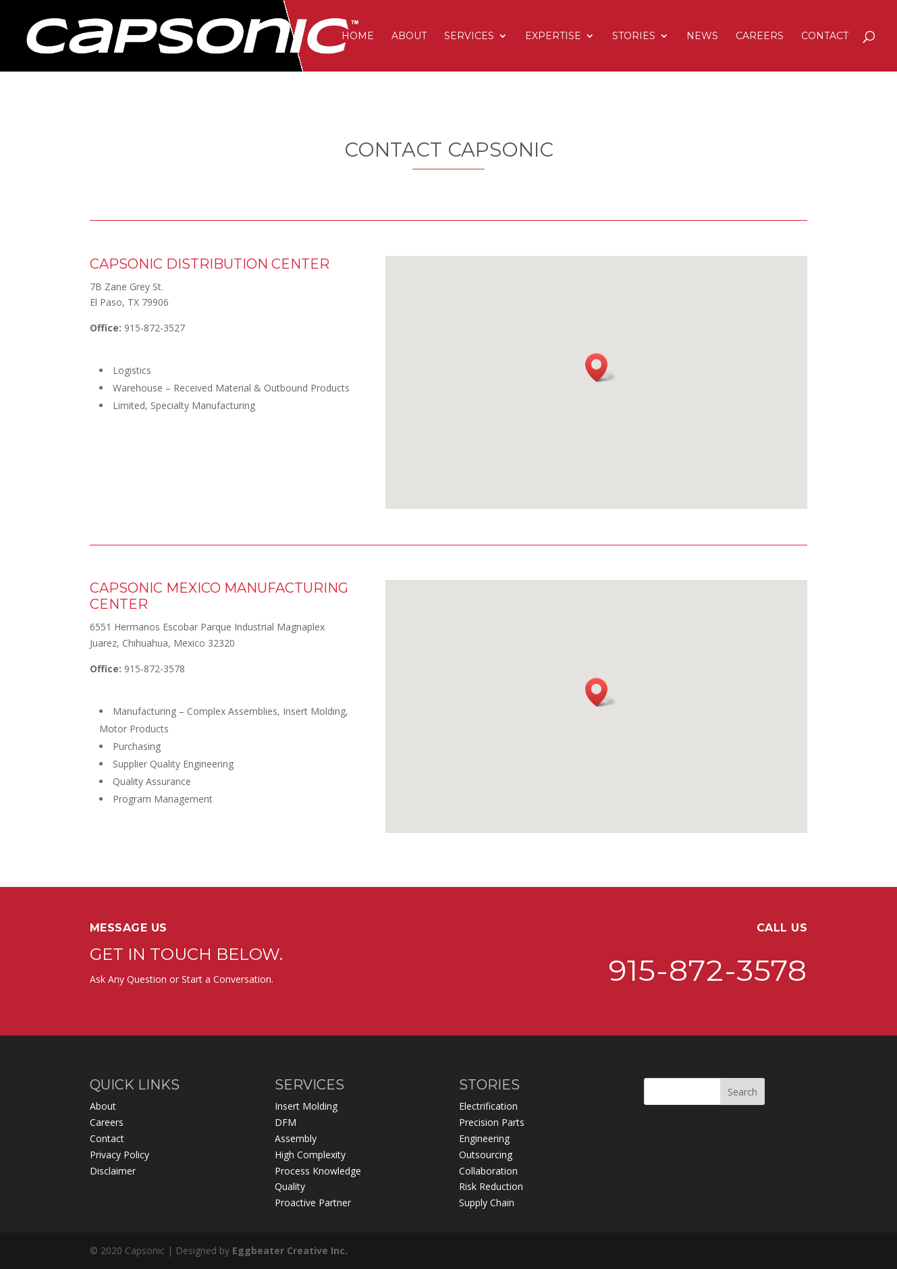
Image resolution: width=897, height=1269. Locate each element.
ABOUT (409, 36)
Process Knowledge (318, 1170)
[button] (600, 367)
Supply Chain (486, 1202)
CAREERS (760, 36)
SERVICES (469, 36)
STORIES (633, 36)
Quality (290, 1186)
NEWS (702, 36)
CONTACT (824, 36)
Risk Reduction (491, 1186)
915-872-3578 (708, 1103)
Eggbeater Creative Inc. (290, 1250)
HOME (358, 36)
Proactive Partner (313, 1202)
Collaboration (488, 1170)
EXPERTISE (553, 36)
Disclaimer (113, 1170)
